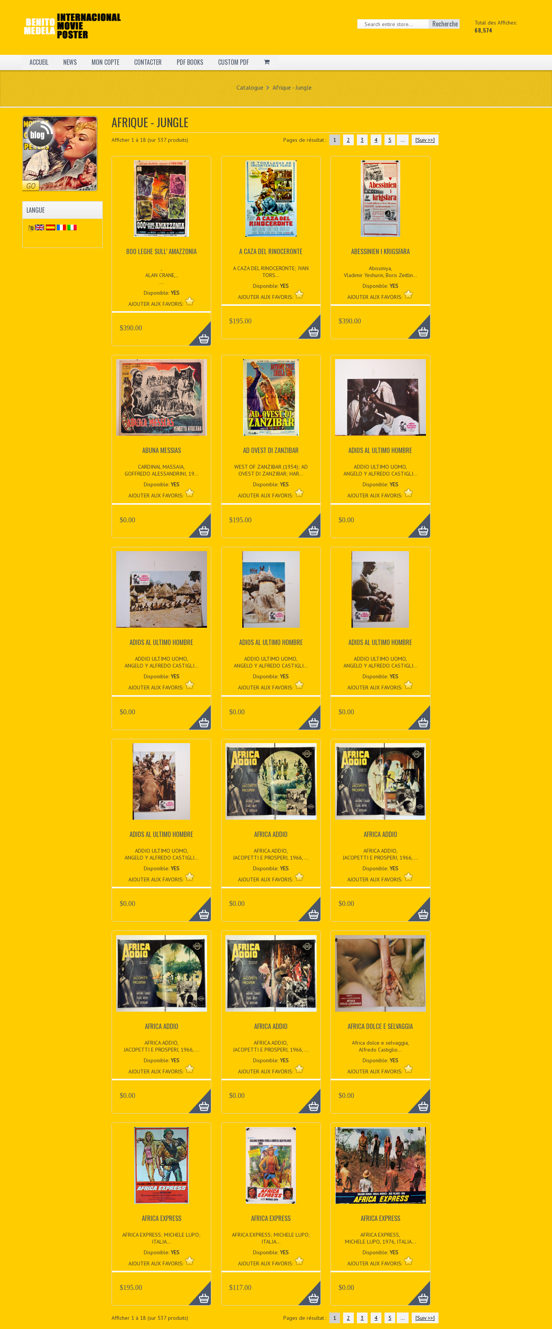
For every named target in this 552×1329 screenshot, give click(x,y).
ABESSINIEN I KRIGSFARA (380, 251)
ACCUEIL (39, 62)
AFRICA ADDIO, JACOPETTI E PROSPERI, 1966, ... (271, 854)
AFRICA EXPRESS (161, 1218)
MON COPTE (105, 62)
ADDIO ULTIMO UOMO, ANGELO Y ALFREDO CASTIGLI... (380, 470)
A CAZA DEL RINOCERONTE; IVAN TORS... (271, 272)
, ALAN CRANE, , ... (161, 275)
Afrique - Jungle (292, 87)
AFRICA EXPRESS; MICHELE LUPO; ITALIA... (161, 1238)
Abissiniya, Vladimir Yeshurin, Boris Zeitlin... (380, 272)
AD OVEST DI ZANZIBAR (271, 450)
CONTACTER (148, 62)
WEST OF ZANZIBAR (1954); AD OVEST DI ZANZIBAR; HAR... (271, 470)
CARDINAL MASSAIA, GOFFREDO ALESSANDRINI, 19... (162, 470)
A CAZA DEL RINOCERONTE (270, 251)
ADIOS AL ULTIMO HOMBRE (380, 450)
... (403, 139)
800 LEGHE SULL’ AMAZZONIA (161, 251)
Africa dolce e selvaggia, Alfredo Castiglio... (380, 1046)
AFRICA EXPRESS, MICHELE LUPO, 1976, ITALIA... (380, 1238)
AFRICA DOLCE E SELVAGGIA (380, 1026)
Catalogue (250, 87)
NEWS (70, 62)
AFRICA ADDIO (271, 834)
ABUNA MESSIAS (161, 450)
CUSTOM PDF (233, 62)
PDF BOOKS (190, 62)
